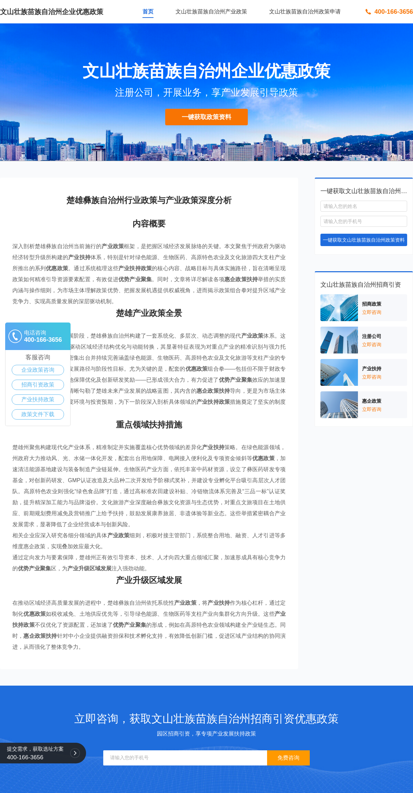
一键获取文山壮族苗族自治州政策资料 (364, 240)
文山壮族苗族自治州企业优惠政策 (51, 11)
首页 (147, 11)
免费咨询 (288, 758)
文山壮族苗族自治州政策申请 (305, 11)
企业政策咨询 (37, 370)
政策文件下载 (37, 414)
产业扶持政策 (37, 399)
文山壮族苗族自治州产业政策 (211, 11)
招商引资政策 (37, 385)
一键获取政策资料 (206, 117)
